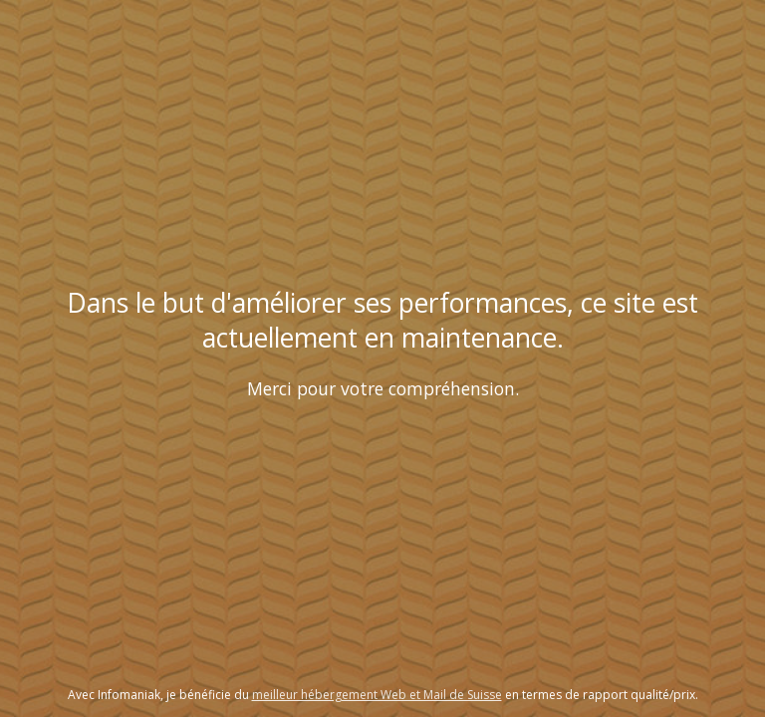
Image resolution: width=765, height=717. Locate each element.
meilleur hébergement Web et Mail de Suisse (377, 694)
